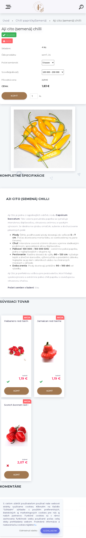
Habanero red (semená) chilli (22, 321)
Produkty (9, 7)
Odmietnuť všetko (28, 530)
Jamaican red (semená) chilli (54, 321)
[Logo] (38, 7)
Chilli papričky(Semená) (31, 20)
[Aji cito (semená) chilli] (43, 107)
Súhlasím (50, 530)
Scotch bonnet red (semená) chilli (24, 405)
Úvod (6, 20)
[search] (81, 7)
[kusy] (34, 96)
